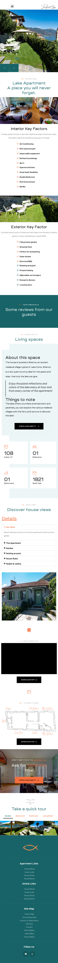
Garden (9, 548)
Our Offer (10, 527)
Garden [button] (8, 816)
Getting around (13, 553)
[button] (12, 6)
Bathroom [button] (33, 816)
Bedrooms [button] (20, 816)
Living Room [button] (48, 816)
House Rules (12, 558)
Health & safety (13, 563)
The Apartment (13, 543)
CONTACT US (39, 760)
